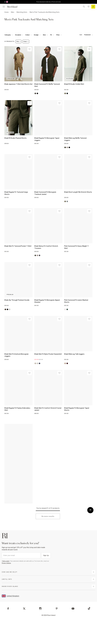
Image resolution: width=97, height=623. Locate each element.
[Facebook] (8, 608)
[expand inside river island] (93, 586)
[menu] (4, 6)
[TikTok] (89, 608)
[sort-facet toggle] (85, 35)
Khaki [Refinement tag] (25, 41)
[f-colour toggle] (28, 35)
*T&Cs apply (5, 561)
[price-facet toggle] (59, 35)
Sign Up (46, 555)
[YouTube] (72, 608)
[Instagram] (40, 608)
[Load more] (48, 516)
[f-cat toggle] (9, 35)
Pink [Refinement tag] (18, 41)
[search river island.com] (84, 7)
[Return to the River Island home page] (13, 7)
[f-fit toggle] (52, 35)
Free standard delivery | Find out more (48, 2)
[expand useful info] (93, 579)
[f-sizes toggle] (45, 35)
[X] (24, 608)
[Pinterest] (56, 608)
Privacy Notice (6, 563)
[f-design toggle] (37, 35)
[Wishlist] (29, 49)
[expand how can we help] (93, 572)
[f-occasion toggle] (19, 35)
